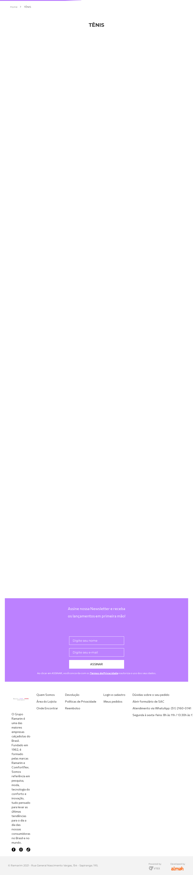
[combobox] (96, 16)
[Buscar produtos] (125, 16)
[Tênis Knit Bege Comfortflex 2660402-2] (161, 117)
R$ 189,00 (10, 557)
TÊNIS (27, 39)
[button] (37, 82)
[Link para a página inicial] (13, 40)
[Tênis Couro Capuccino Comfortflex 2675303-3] (105, 117)
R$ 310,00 (26, 557)
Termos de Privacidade (104, 716)
